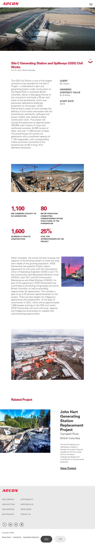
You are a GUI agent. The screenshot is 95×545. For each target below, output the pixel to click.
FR (60, 539)
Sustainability (27, 499)
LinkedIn (10, 525)
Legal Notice (17, 537)
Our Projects (8, 514)
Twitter (5, 525)
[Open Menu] (91, 3)
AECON (10, 3)
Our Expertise (8, 509)
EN (46, 539)
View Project (68, 468)
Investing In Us (27, 504)
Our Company (8, 499)
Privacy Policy (6, 537)
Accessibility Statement (31, 537)
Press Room (26, 509)
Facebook (22, 525)
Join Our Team (8, 504)
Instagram (16, 525)
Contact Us (26, 514)
